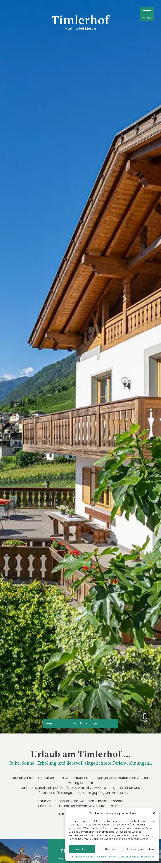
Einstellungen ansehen (140, 849)
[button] (154, 813)
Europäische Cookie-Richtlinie (88, 856)
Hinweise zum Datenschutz (123, 856)
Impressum (147, 856)
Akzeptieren (82, 849)
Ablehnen (110, 849)
